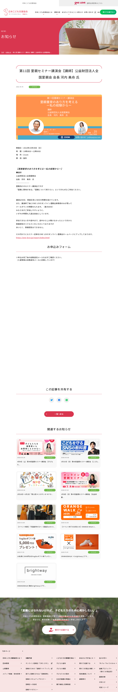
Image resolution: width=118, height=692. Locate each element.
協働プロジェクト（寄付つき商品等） (106, 620)
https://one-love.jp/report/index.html (33, 237)
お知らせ (80, 12)
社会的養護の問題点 (63, 629)
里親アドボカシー (32, 640)
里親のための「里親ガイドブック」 (38, 619)
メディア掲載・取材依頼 (11, 624)
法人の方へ (103, 608)
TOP (2, 52)
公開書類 (6, 619)
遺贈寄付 (82, 629)
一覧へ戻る (59, 414)
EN (98, 12)
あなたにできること (69, 12)
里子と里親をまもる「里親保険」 (37, 624)
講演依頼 (102, 627)
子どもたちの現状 (62, 624)
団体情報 (6, 614)
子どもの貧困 (61, 619)
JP (95, 12)
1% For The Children (107, 614)
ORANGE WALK (31, 645)
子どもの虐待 (61, 614)
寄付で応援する (108, 12)
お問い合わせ (88, 12)
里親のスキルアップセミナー (36, 629)
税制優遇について (85, 624)
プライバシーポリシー (107, 648)
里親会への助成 (31, 635)
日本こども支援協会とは (43, 12)
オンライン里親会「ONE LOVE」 (37, 614)
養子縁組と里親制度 (63, 635)
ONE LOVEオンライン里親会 (101, 666)
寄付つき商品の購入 (86, 619)
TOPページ (6, 601)
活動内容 (57, 12)
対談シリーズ (104, 638)
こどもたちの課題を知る (65, 608)
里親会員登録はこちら (89, 3)
